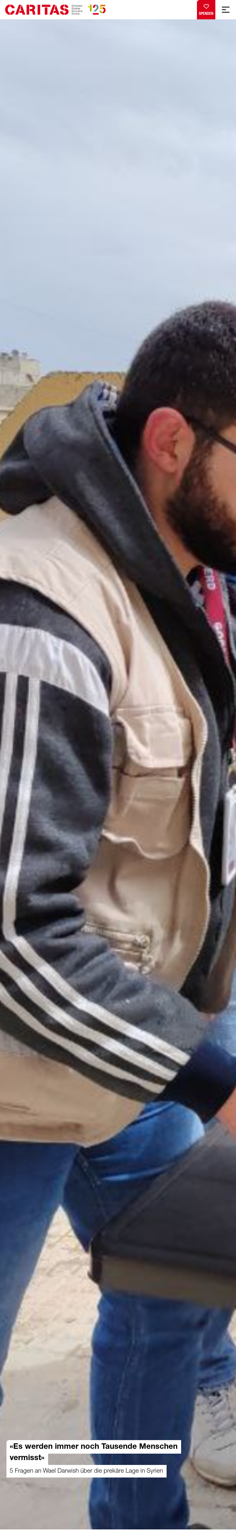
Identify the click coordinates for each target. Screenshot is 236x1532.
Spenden (206, 8)
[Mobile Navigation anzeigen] (226, 10)
